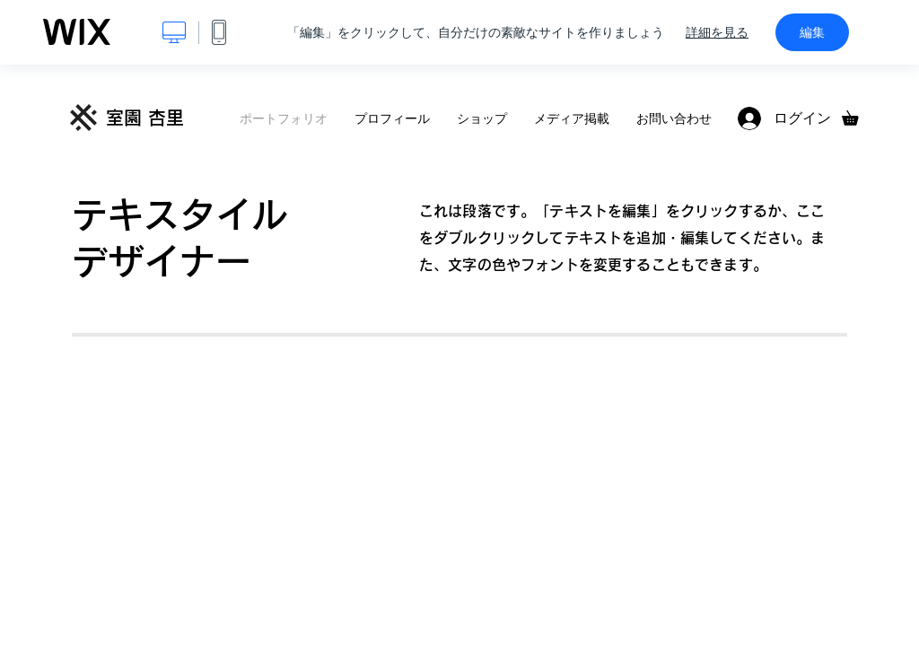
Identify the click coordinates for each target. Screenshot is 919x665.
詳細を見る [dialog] (717, 32)
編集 (812, 32)
